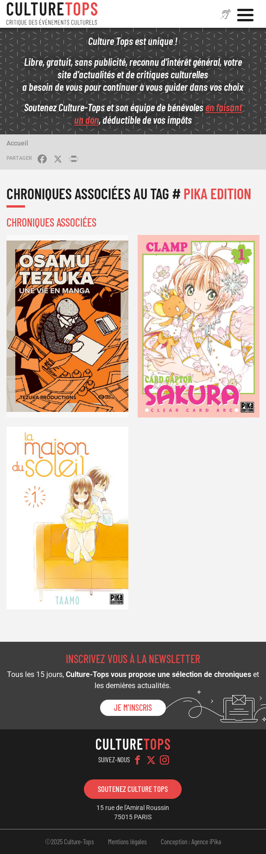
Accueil (17, 143)
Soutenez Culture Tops (133, 788)
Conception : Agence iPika (191, 841)
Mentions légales (127, 841)
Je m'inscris (133, 707)
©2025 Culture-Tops (69, 841)
